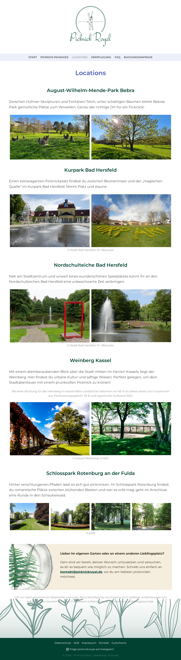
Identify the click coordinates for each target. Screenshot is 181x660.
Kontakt (104, 642)
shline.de (113, 655)
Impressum (89, 642)
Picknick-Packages (54, 57)
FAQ (117, 57)
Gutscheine (119, 642)
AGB (76, 642)
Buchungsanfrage (138, 57)
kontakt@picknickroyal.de (81, 572)
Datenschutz (63, 642)
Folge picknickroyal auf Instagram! (92, 649)
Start (32, 57)
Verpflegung (101, 57)
